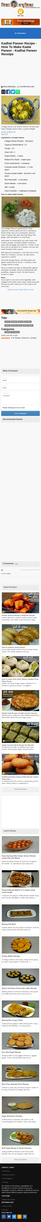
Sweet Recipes (10, 587)
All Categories (7, 1178)
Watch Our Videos (9, 1199)
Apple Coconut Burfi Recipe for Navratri (18, 745)
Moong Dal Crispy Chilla (12, 1020)
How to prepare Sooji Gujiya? (13, 647)
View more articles (20, 789)
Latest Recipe (9, 831)
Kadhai (7, 325)
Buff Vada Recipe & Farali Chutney (16, 1148)
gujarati (14, 321)
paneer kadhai (27, 325)
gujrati (21, 321)
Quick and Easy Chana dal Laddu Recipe (19, 988)
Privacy (5, 1210)
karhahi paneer (16, 325)
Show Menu (20, 33)
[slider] (5, 338)
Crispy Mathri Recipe (11, 956)
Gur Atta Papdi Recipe (11, 1052)
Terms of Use (7, 1206)
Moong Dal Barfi (9, 924)
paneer (7, 321)
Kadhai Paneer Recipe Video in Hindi (20, 290)
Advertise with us (9, 1175)
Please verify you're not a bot (14, 408)
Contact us (6, 1171)
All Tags (5, 1182)
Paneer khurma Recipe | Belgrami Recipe (18, 615)
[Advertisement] (20, 66)
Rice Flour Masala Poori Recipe (15, 1084)
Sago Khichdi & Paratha (12, 1116)
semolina (28, 321)
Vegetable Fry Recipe (12, 332)
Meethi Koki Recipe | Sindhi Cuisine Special (19, 713)
